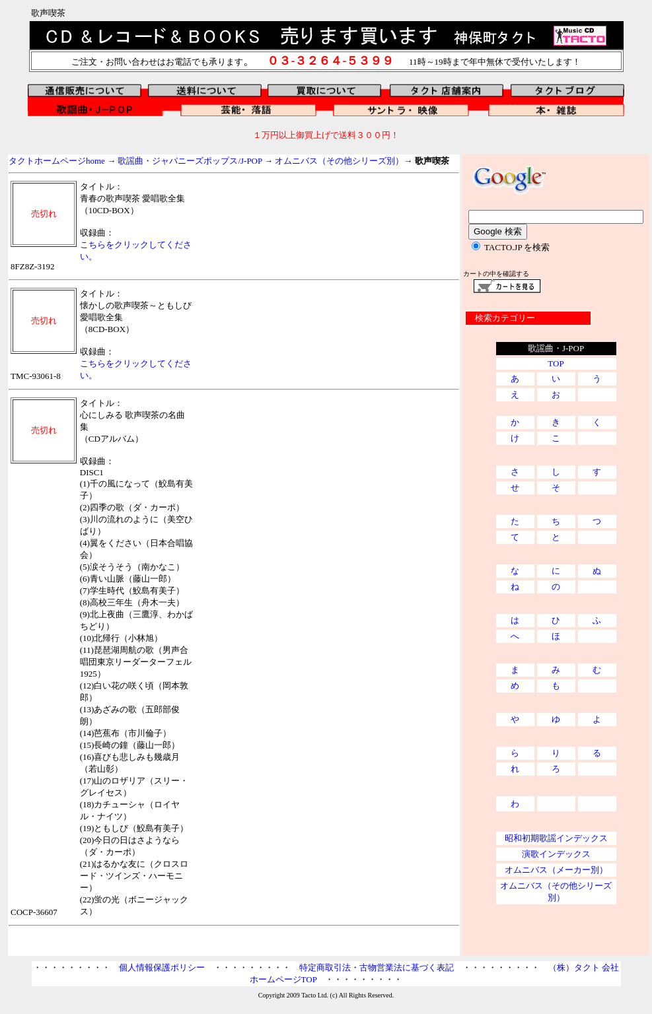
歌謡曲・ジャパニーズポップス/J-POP (190, 161)
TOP (555, 363)
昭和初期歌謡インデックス (556, 838)
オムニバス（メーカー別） (556, 870)
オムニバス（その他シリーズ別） (339, 161)
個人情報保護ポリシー (162, 967)
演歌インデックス (556, 854)
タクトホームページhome (57, 161)
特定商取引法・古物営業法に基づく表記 (376, 967)
